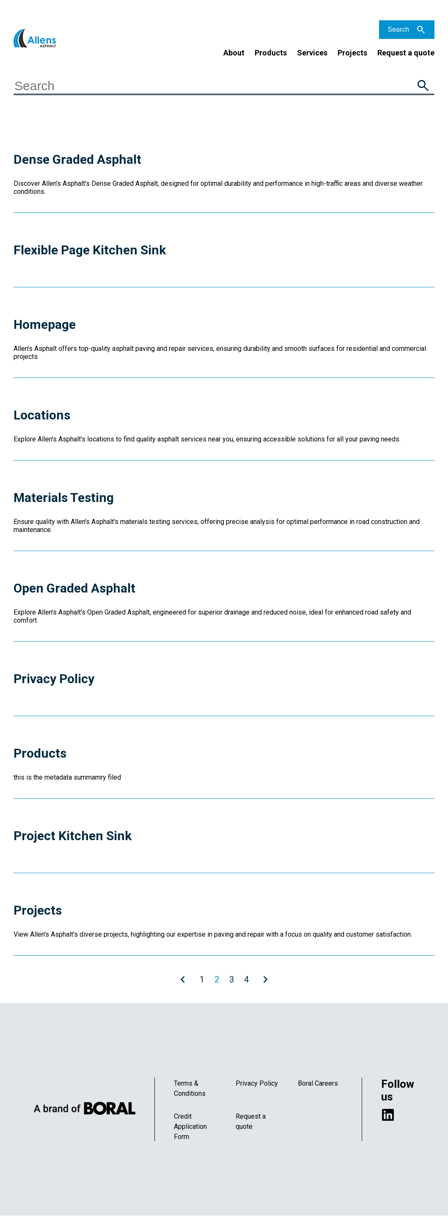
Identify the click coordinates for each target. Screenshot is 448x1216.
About (234, 52)
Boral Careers (318, 1083)
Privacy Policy (54, 678)
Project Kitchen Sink (73, 835)
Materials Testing (64, 497)
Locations (42, 415)
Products (271, 52)
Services (312, 52)
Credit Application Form (190, 1126)
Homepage (45, 324)
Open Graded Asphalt (74, 588)
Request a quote (405, 52)
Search (398, 29)
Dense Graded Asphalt (77, 159)
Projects (352, 52)
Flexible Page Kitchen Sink (90, 250)
